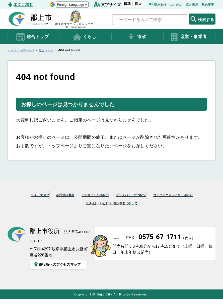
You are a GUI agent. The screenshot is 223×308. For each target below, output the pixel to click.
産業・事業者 (188, 45)
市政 (136, 45)
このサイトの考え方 (123, 202)
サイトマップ (42, 202)
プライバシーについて (176, 202)
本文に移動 (23, 5)
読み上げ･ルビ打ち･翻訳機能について (148, 210)
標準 (110, 12)
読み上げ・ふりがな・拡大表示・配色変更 (176, 13)
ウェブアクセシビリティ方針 (70, 210)
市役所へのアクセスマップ (59, 272)
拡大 (121, 12)
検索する (202, 27)
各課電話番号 (79, 202)
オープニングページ (23, 58)
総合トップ (32, 45)
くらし (84, 45)
